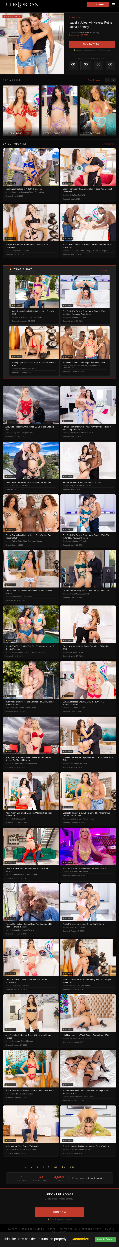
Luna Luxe (16, 192)
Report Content (91, 1229)
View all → (104, 270)
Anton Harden (37, 541)
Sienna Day (16, 930)
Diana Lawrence (76, 1097)
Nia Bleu (73, 985)
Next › (88, 1167)
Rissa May (22, 368)
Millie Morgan (17, 1149)
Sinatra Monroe (75, 594)
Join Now (97, 5)
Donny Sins (39, 192)
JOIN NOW (59, 1212)
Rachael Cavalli (18, 763)
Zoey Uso (16, 433)
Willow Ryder (17, 541)
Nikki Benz (74, 872)
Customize (80, 1239)
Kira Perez (16, 485)
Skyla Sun (73, 195)
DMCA (108, 1229)
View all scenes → (109, 144)
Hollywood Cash (94, 366)
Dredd (80, 652)
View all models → (95, 80)
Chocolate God (68, 368)
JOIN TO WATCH (92, 44)
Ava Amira (73, 652)
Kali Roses (74, 708)
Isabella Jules (83, 32)
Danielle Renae (18, 708)
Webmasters (59, 1232)
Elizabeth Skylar (76, 819)
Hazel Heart (74, 366)
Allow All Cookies (105, 1239)
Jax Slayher (103, 251)
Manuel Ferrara (87, 433)
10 (72, 1166)
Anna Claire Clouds (76, 251)
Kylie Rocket (23, 317)
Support (12, 1229)
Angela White (74, 317)
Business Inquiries (33, 1229)
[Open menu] (113, 5)
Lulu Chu (15, 819)
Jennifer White (75, 433)
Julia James (16, 985)
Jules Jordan (32, 368)
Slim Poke (83, 366)
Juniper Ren (17, 251)
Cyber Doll (73, 1149)
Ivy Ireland (16, 1041)
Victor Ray (94, 32)
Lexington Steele (27, 192)
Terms (51, 1229)
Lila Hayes (73, 1038)
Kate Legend (74, 763)
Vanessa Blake (18, 874)
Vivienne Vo (16, 597)
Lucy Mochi (74, 485)
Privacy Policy (68, 1229)
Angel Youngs (31, 652)
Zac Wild (81, 195)
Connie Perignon (18, 652)
